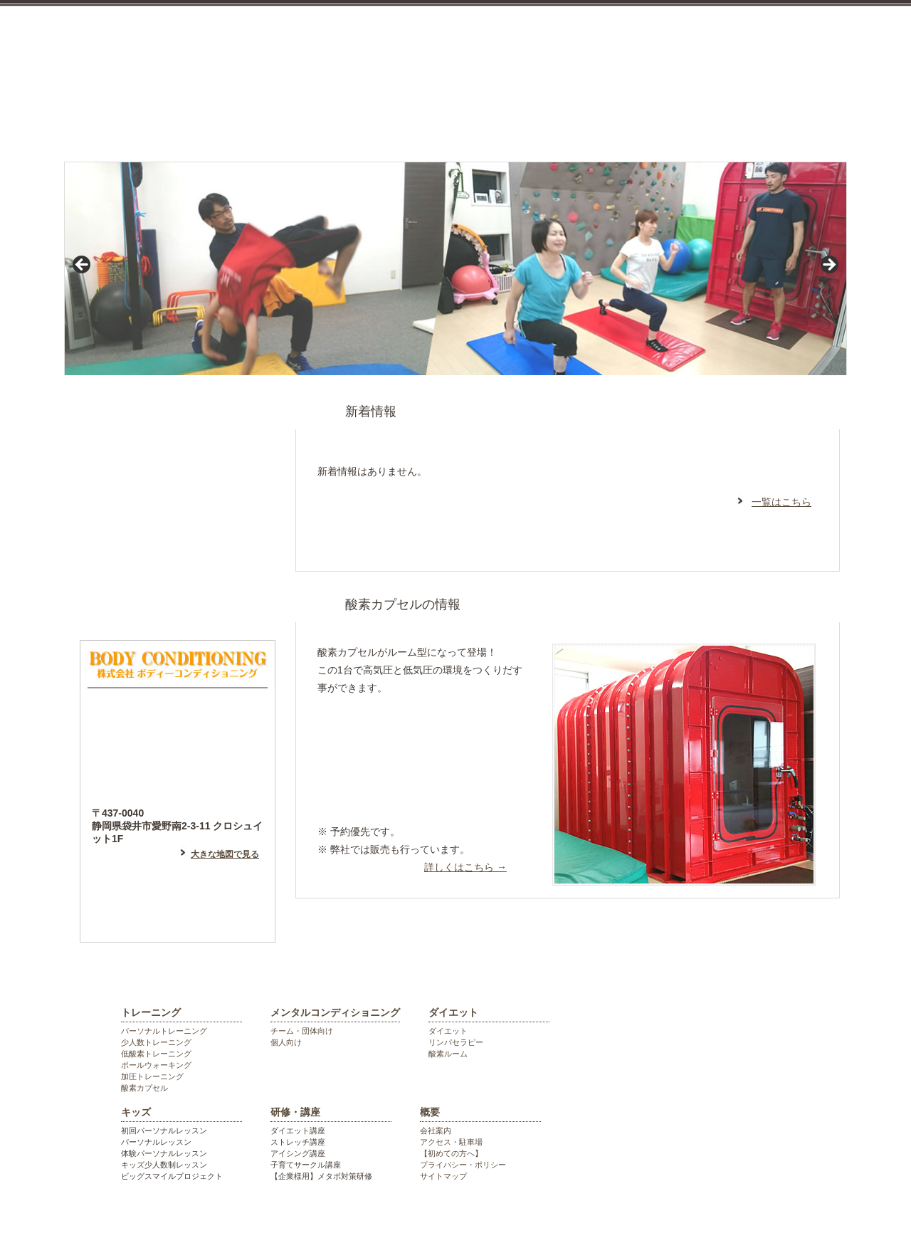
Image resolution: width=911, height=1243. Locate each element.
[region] (455, 268)
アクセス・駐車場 (451, 1142)
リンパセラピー (455, 1042)
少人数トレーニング (156, 1042)
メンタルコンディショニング (353, 123)
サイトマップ (443, 1176)
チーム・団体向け (301, 1031)
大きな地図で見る (225, 854)
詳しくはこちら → (465, 867)
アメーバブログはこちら (177, 483)
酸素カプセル (144, 1088)
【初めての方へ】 (451, 1153)
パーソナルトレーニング (164, 1031)
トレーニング (214, 123)
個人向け (286, 1042)
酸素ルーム (448, 1053)
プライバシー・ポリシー (463, 1164)
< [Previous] (82, 265)
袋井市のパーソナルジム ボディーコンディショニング (324, 35)
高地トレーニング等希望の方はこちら (418, 789)
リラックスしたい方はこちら (418, 734)
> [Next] (828, 265)
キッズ (601, 123)
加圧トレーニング (152, 1076)
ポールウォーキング (156, 1065)
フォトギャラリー (177, 604)
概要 (430, 1112)
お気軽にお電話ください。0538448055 (768, 59)
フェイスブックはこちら (177, 544)
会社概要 (805, 123)
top (109, 123)
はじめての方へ (177, 423)
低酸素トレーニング (156, 1053)
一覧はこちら (781, 502)
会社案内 (435, 1130)
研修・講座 (706, 123)
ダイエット (492, 123)
